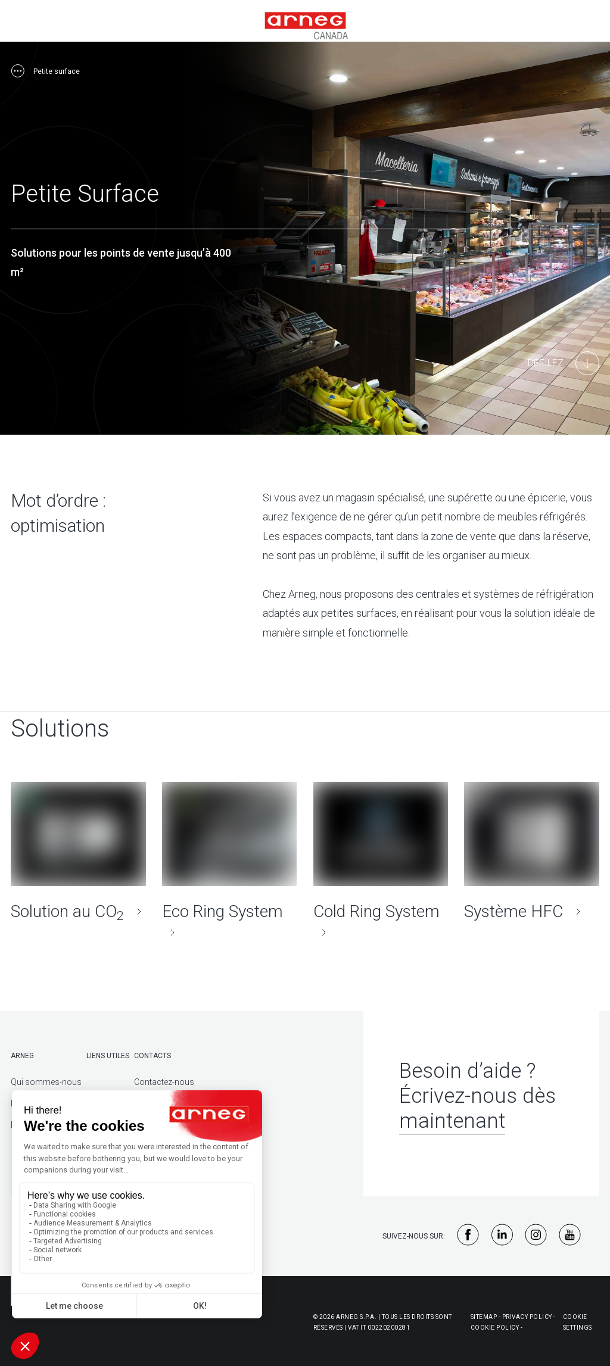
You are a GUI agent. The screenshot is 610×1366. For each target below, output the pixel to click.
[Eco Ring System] (229, 861)
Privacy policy (527, 1314)
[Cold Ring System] (381, 861)
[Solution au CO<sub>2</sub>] (78, 850)
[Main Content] (563, 363)
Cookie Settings (577, 1319)
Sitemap (484, 1314)
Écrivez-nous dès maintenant (477, 1105)
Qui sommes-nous (46, 1079)
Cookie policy (495, 1324)
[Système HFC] (531, 850)
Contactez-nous (164, 1079)
